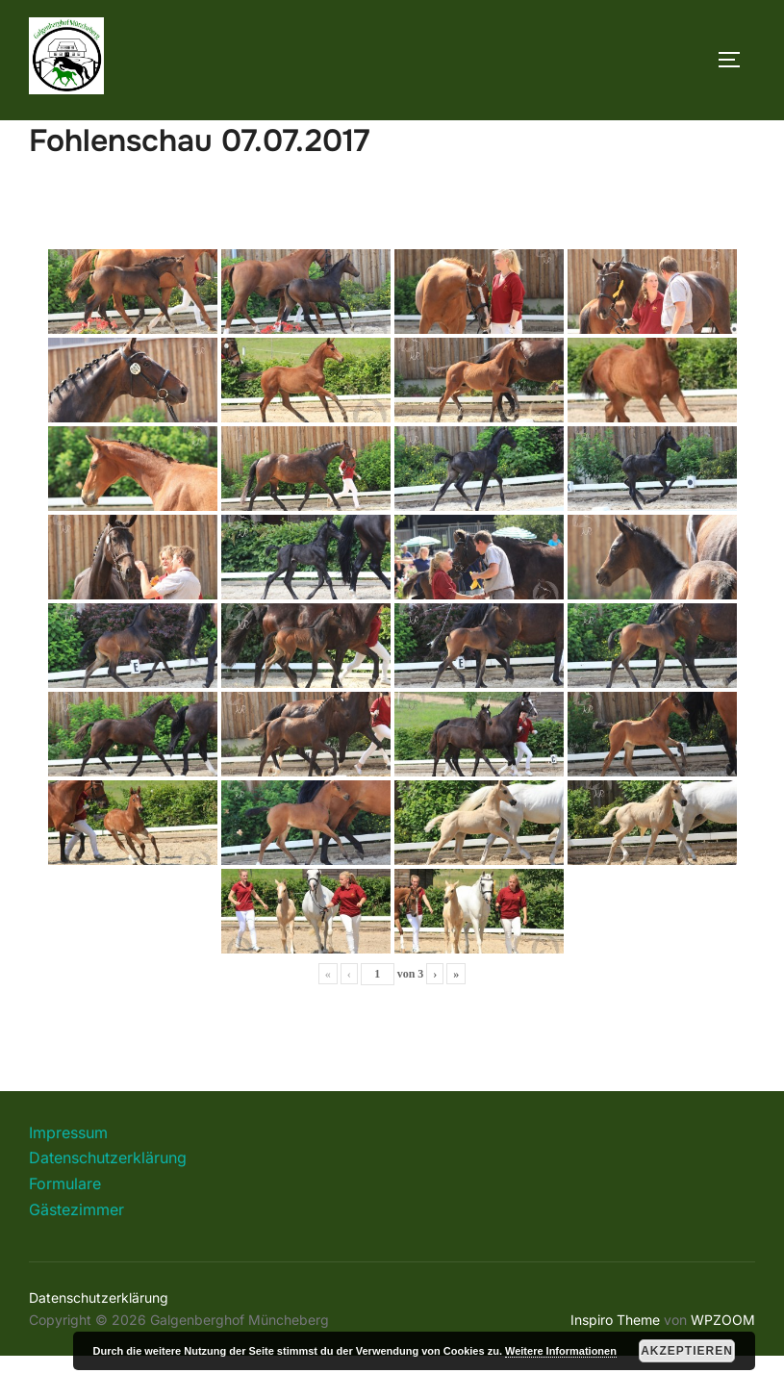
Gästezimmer (76, 1251)
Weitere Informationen (561, 1351)
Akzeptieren (687, 1351)
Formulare (65, 1226)
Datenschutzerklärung (108, 1200)
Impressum (68, 1175)
